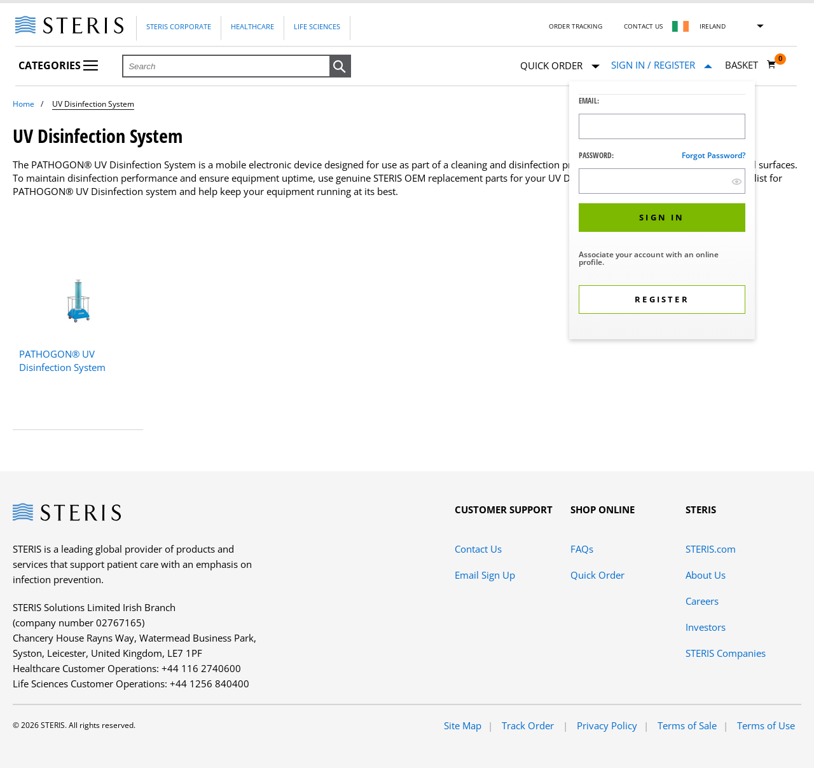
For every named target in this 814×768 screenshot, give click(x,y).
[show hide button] (736, 181)
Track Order (529, 725)
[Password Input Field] (662, 181)
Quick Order (560, 66)
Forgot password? (713, 155)
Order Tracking (575, 26)
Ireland (713, 26)
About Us (706, 575)
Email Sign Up (485, 575)
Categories (58, 65)
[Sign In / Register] (661, 65)
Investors (706, 627)
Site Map (462, 725)
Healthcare (252, 26)
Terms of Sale (687, 725)
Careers (702, 601)
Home (23, 103)
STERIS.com (711, 548)
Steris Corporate (178, 26)
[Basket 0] (750, 64)
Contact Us (643, 26)
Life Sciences (317, 26)
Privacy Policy (607, 725)
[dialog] (662, 212)
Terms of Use (766, 725)
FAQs (581, 548)
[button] (340, 66)
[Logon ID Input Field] (662, 126)
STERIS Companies (726, 653)
